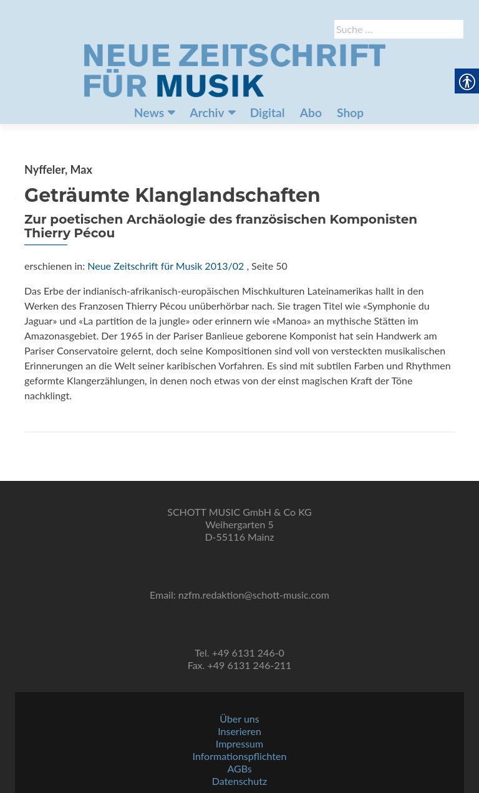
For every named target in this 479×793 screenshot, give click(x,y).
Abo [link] (311, 112)
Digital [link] (267, 112)
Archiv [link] (207, 112)
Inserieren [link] (239, 731)
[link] (234, 69)
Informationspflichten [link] (240, 756)
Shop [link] (350, 112)
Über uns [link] (239, 718)
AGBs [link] (239, 768)
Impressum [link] (239, 743)
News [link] (149, 112)
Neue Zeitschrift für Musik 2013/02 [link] (165, 266)
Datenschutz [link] (239, 781)
